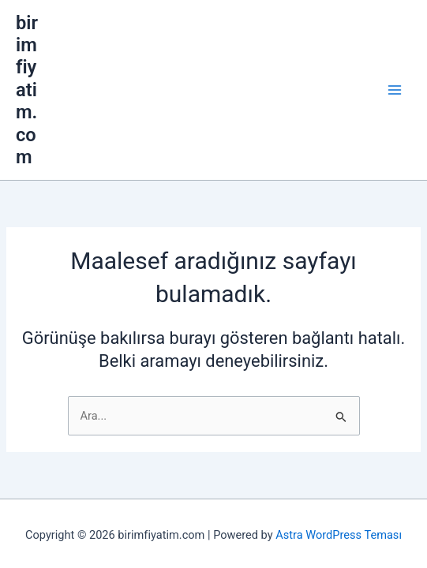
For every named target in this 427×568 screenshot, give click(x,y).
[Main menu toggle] (410, 22)
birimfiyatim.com (72, 23)
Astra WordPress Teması (338, 525)
